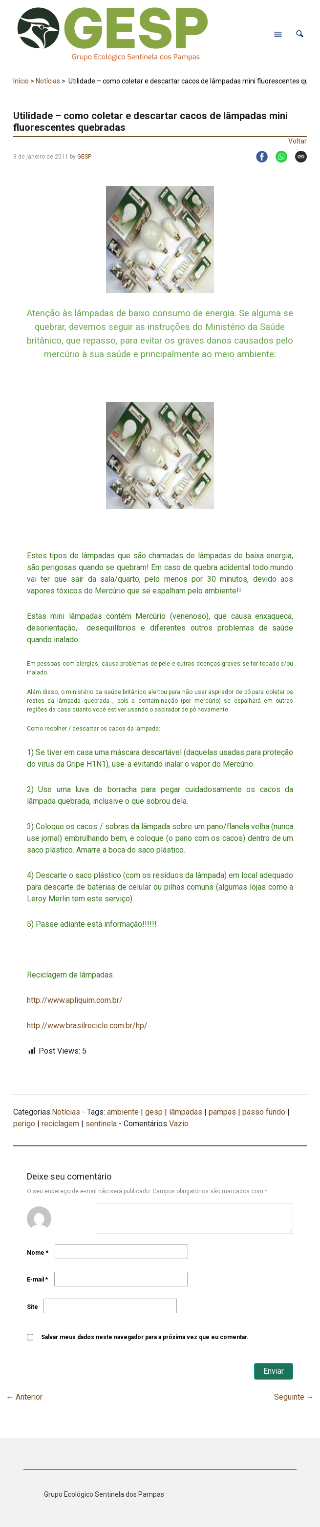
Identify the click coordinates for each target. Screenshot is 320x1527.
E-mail (37, 1279)
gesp (154, 1112)
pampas (222, 1112)
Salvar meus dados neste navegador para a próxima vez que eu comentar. (145, 1337)
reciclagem (60, 1123)
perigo (24, 1123)
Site (32, 1306)
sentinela (101, 1123)
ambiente (123, 1112)
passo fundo (263, 1112)
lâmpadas (185, 1112)
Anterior (24, 1397)
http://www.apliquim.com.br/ (75, 1000)
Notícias (48, 81)
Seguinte (294, 1397)
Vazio (179, 1123)
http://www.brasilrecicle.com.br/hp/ (87, 1025)
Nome (37, 1252)
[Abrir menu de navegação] (278, 34)
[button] (300, 33)
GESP (84, 156)
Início (21, 81)
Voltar (297, 141)
